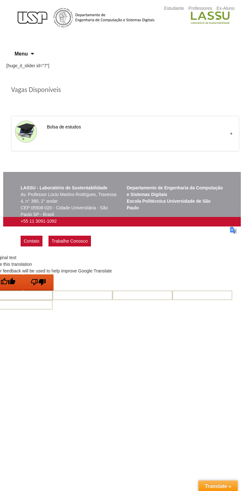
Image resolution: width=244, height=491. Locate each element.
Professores (200, 8)
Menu (21, 53)
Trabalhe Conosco (70, 241)
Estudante (174, 8)
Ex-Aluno (225, 8)
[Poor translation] (38, 282)
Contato (31, 241)
